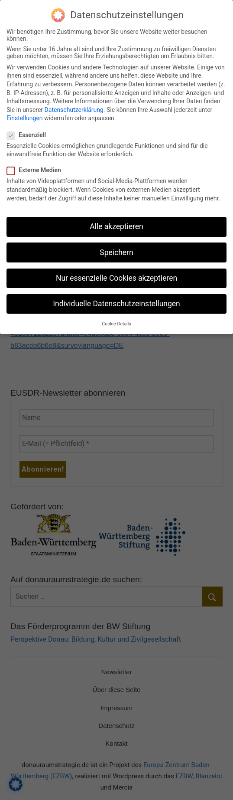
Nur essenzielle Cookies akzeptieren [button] (116, 271)
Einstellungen (24, 111)
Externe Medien (36, 163)
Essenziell (29, 128)
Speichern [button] (116, 245)
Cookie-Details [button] (116, 317)
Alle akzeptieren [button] (116, 220)
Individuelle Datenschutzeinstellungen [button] (116, 296)
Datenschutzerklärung (74, 102)
